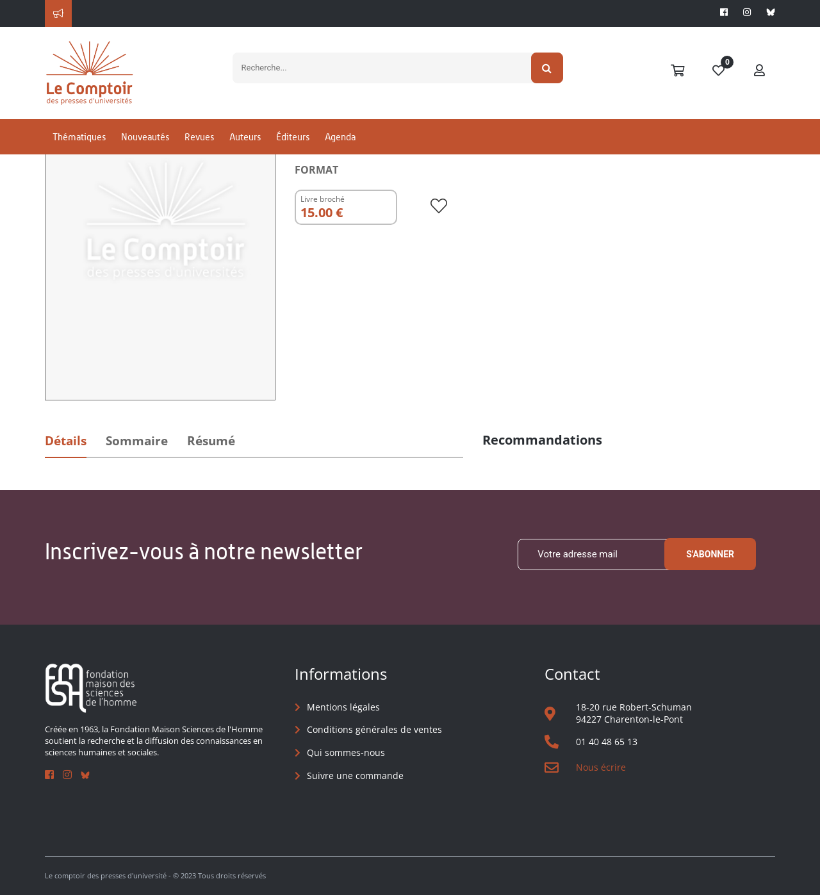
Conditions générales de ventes (374, 729)
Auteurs (245, 136)
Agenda (340, 136)
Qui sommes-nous (346, 752)
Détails (65, 440)
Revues (199, 136)
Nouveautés (145, 136)
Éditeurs (292, 136)
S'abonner (710, 554)
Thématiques (79, 136)
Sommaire (137, 440)
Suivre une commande (355, 775)
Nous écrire (601, 767)
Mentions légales (343, 707)
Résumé (211, 440)
